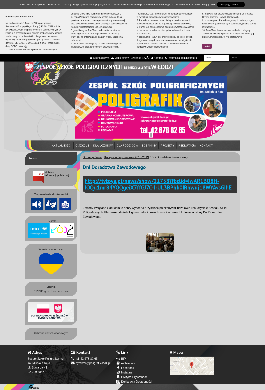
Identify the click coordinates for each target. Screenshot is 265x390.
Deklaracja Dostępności (134, 382)
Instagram (125, 372)
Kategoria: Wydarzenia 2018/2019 (126, 157)
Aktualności (62, 145)
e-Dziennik (125, 363)
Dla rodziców (127, 145)
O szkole (82, 145)
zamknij (207, 46)
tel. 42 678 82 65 (84, 358)
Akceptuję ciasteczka (231, 4)
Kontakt (206, 145)
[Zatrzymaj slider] (151, 135)
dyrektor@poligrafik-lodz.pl (91, 363)
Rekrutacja (187, 145)
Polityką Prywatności (101, 4)
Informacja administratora (181, 57)
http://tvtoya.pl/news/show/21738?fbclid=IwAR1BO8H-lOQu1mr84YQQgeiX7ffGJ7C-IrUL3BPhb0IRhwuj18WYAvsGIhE (158, 184)
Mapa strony (120, 57)
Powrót (33, 158)
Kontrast (157, 57)
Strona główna (99, 57)
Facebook (125, 367)
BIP (121, 358)
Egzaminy (149, 145)
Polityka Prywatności (132, 377)
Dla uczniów (103, 145)
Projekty (167, 145)
